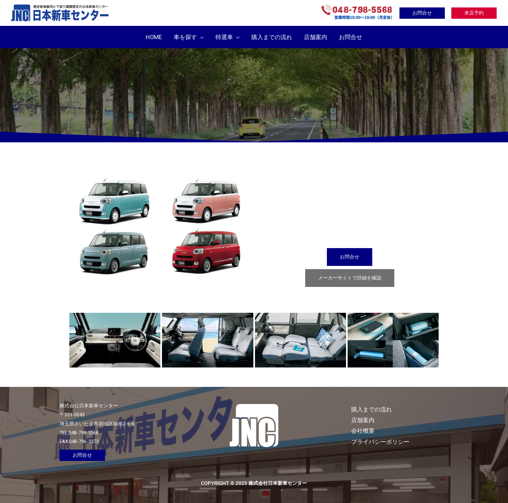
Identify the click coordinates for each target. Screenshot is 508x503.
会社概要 (363, 430)
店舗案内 (363, 420)
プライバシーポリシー (380, 441)
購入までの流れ (371, 409)
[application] (200, 37)
